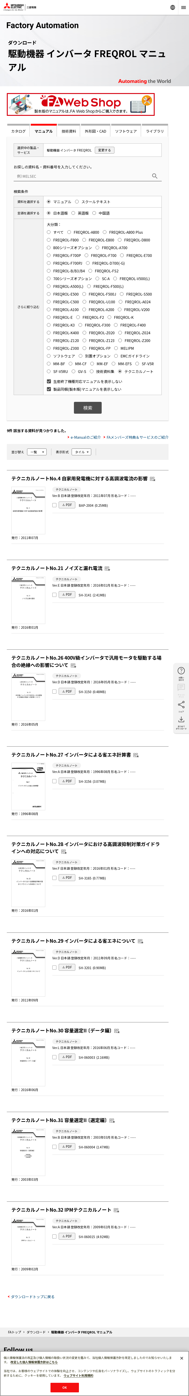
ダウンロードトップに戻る (33, 1296)
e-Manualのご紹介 (86, 437)
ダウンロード (36, 1332)
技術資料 (69, 131)
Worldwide (172, 7)
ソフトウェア (126, 131)
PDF (69, 504)
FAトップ (14, 1332)
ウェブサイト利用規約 (78, 1375)
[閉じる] (182, 1358)
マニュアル (44, 131)
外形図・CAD (95, 131)
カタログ (18, 131)
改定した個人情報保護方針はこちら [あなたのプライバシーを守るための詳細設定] (34, 1362)
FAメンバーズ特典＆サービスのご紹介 (138, 437)
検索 (87, 407)
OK (64, 1387)
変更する (104, 150)
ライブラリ (155, 131)
